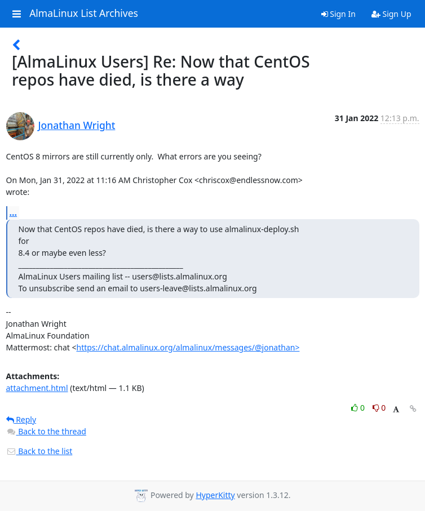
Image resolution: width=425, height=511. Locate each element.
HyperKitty (215, 495)
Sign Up (391, 13)
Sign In (338, 13)
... (13, 212)
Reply (21, 419)
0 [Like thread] (358, 407)
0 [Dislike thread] (379, 407)
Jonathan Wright (77, 125)
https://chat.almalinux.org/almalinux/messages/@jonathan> (187, 347)
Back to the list (39, 451)
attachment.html (37, 388)
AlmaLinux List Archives (83, 13)
